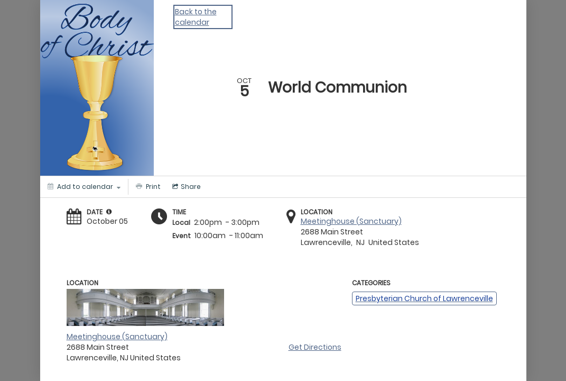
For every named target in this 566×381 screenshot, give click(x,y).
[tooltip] (109, 211)
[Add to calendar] (84, 187)
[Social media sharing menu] (185, 187)
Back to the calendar (196, 17)
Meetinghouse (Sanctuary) (351, 221)
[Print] (147, 187)
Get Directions (315, 347)
